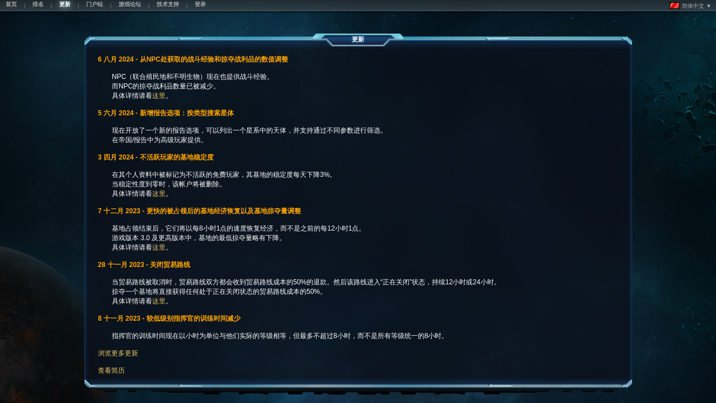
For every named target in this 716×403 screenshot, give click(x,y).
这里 (159, 96)
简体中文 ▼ (691, 5)
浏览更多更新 (118, 353)
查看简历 (111, 370)
